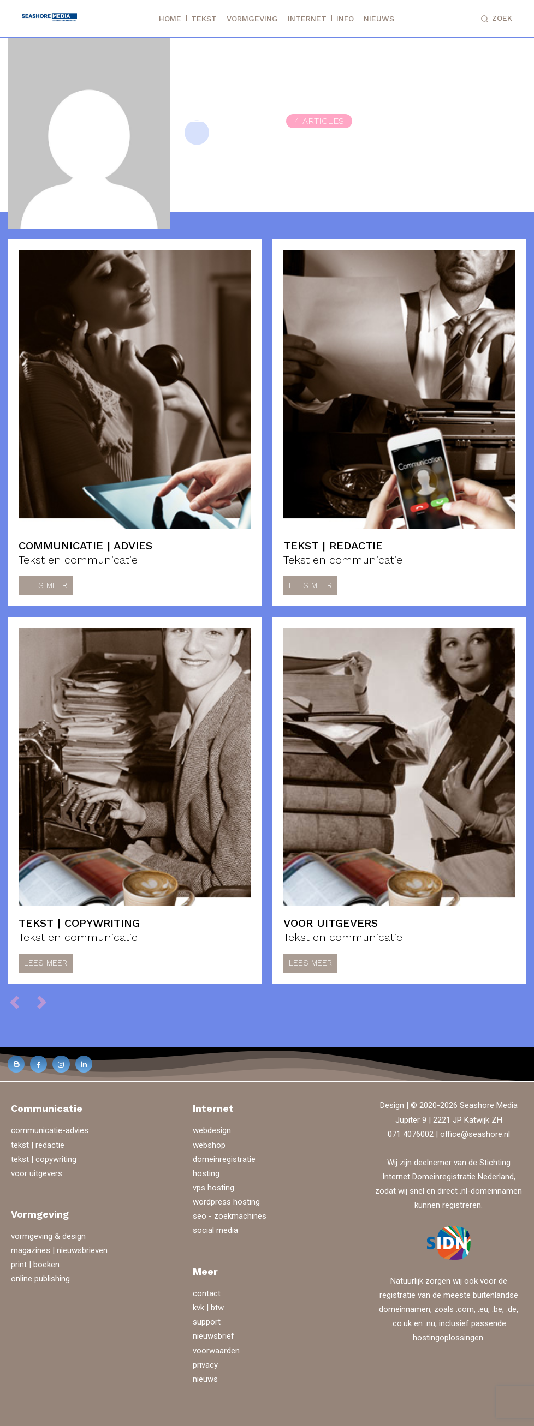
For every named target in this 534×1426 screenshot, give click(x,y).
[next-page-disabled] (46, 1001)
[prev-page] (19, 1001)
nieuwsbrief (213, 1335)
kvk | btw (208, 1307)
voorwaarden (216, 1350)
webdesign (212, 1130)
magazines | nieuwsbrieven (59, 1250)
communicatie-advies (49, 1130)
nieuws (205, 1378)
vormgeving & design (48, 1236)
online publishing (40, 1279)
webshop (209, 1144)
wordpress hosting (226, 1201)
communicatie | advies (85, 545)
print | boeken (35, 1264)
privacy (205, 1364)
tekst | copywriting (79, 923)
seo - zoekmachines (229, 1215)
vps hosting (213, 1187)
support (207, 1321)
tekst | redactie (333, 545)
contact (207, 1293)
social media (215, 1230)
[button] (494, 18)
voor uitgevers (330, 923)
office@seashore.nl (475, 1134)
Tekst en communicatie (78, 559)
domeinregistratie (224, 1159)
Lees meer (45, 585)
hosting (206, 1173)
